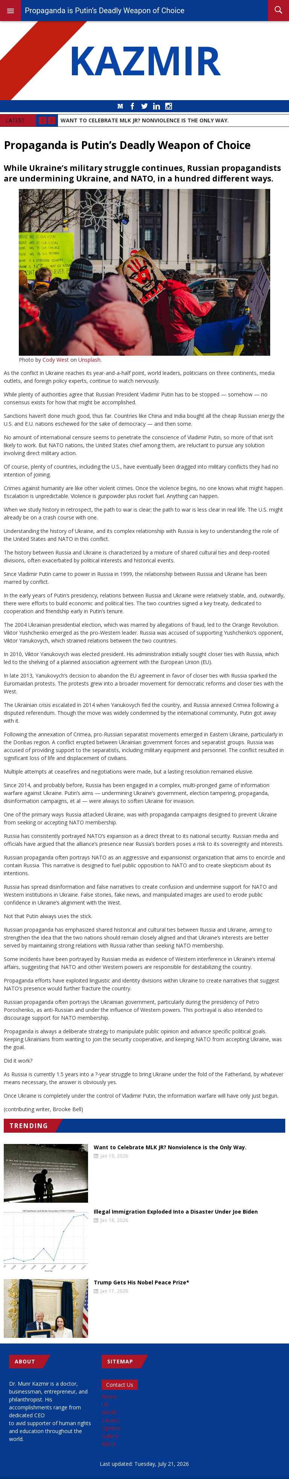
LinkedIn (157, 106)
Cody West (56, 359)
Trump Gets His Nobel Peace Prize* (141, 1282)
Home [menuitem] (109, 1396)
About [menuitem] (109, 1443)
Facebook (132, 106)
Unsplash (89, 359)
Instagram (169, 106)
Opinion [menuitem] (111, 1428)
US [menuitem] (105, 1404)
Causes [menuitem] (110, 1420)
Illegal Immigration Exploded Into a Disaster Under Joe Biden (176, 1211)
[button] (145, 272)
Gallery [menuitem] (110, 1435)
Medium (120, 106)
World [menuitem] (109, 1412)
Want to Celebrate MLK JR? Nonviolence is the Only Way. (170, 1147)
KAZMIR (144, 60)
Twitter (144, 106)
